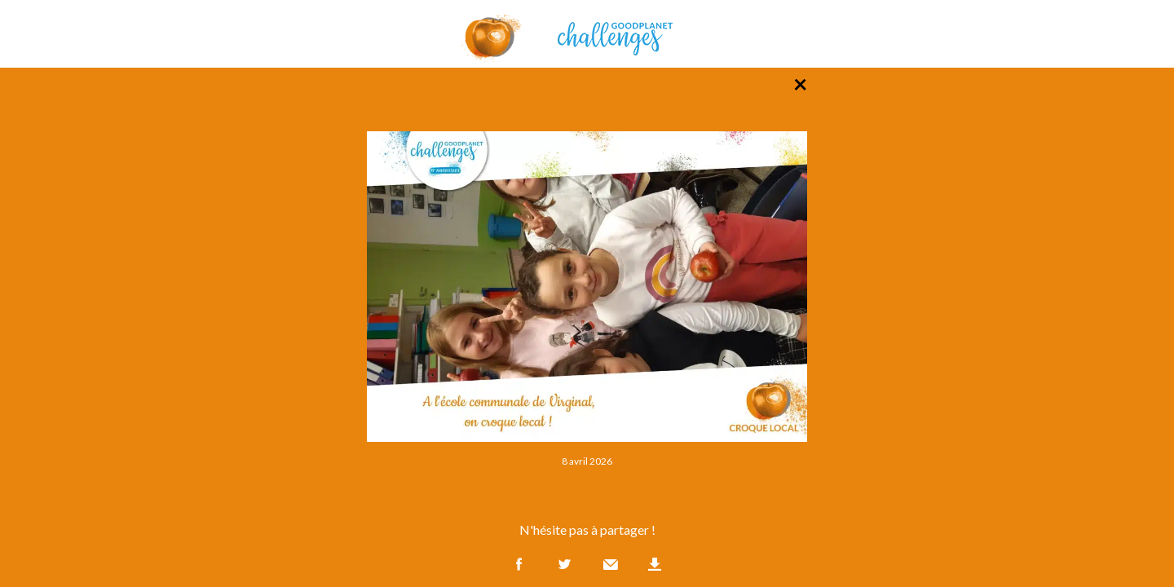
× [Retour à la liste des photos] (800, 83)
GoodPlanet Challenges (587, 34)
